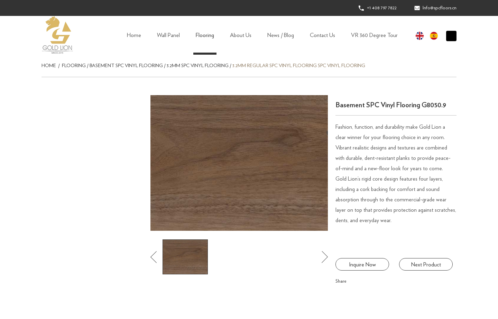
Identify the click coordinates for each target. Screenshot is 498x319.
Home (134, 35)
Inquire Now (362, 264)
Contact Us (322, 35)
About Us (240, 35)
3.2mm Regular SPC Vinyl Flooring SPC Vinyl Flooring (298, 65)
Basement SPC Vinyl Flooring (126, 65)
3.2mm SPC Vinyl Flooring (198, 65)
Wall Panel (168, 35)
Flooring (205, 35)
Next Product (426, 264)
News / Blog (280, 35)
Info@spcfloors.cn (439, 8)
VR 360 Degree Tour (374, 35)
